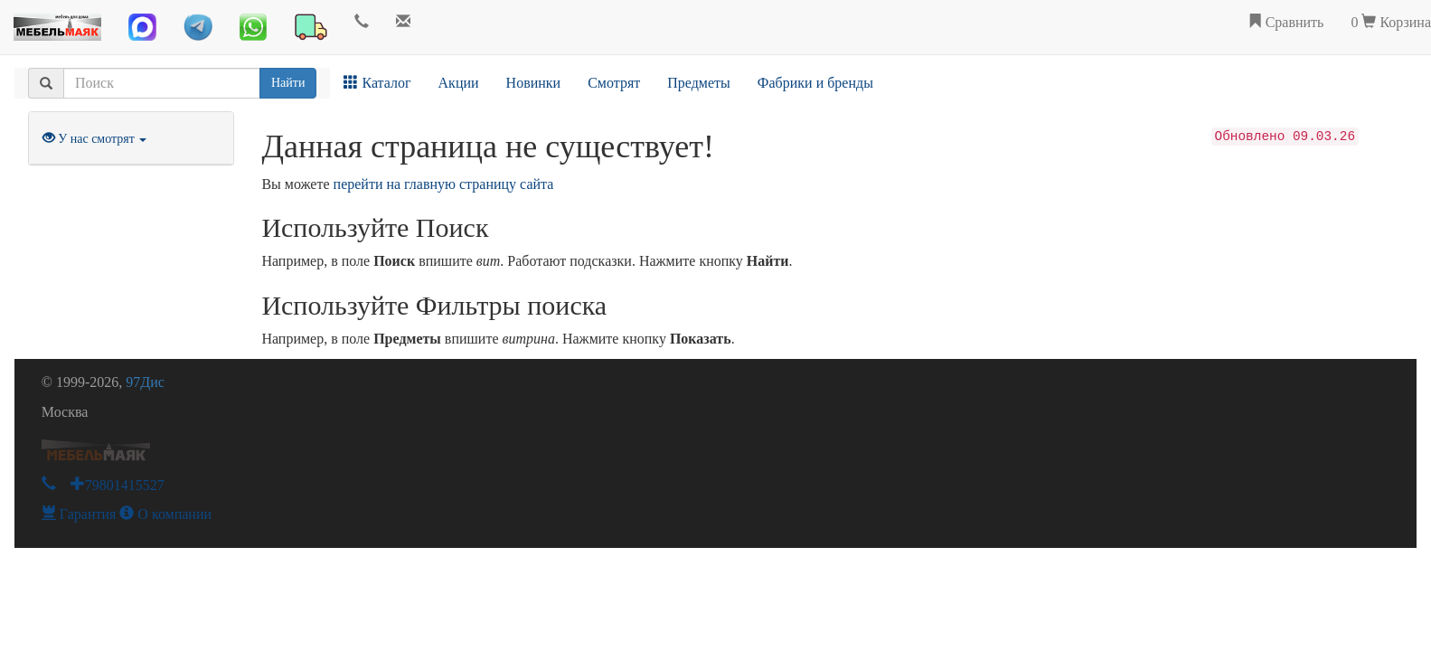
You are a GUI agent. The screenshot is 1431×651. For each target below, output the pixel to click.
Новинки (533, 82)
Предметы (698, 82)
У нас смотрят (94, 139)
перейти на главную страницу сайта (444, 184)
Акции (458, 82)
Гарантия (79, 514)
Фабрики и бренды (815, 82)
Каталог (377, 82)
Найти (288, 83)
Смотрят (614, 82)
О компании (165, 514)
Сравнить (1285, 22)
